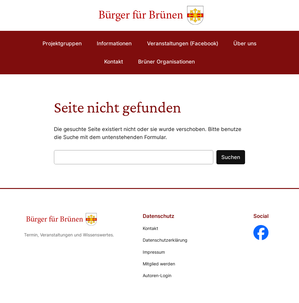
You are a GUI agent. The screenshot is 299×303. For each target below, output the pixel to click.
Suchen (230, 157)
